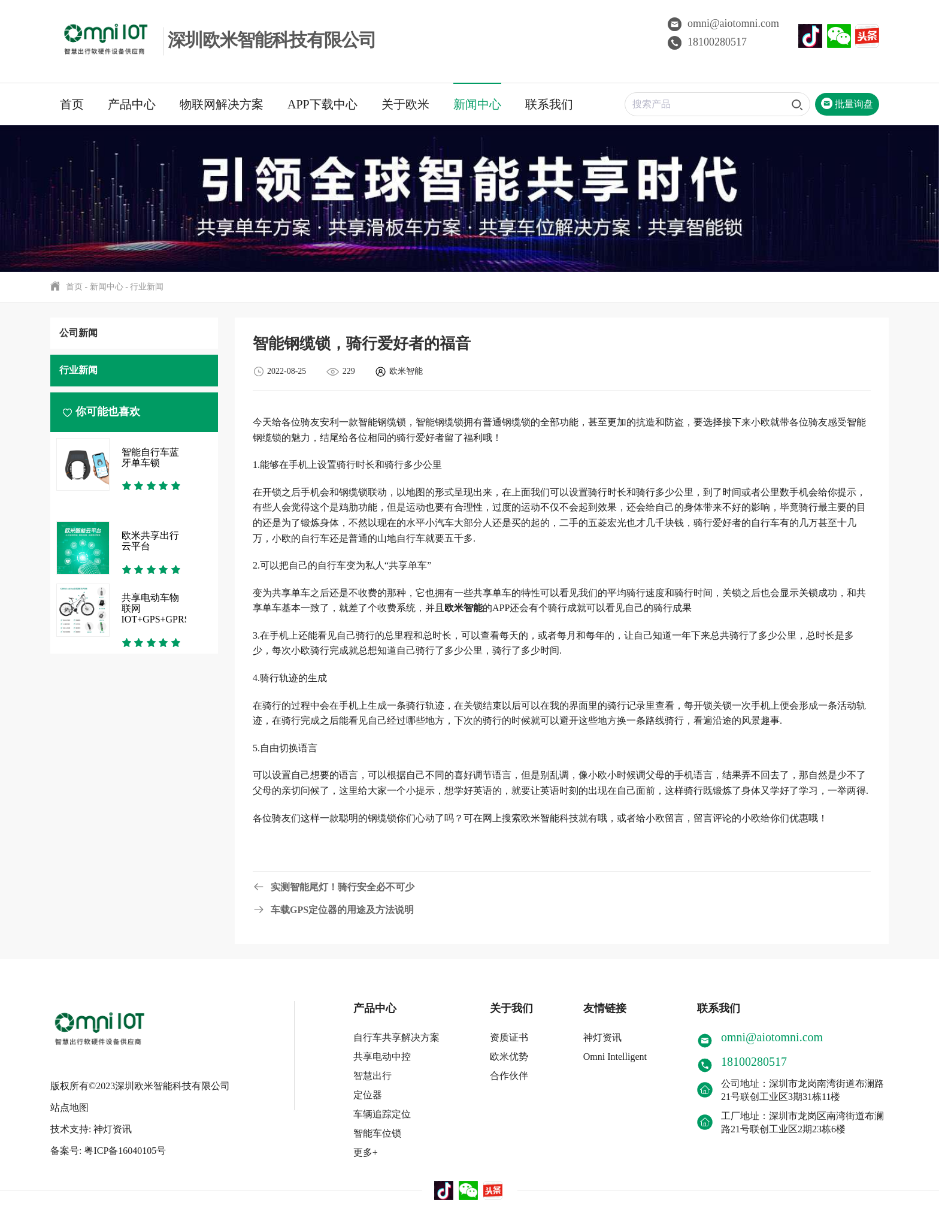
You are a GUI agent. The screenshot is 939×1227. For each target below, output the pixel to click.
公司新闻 (78, 333)
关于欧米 (405, 104)
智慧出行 (372, 1076)
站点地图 (69, 1107)
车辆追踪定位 (382, 1114)
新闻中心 (477, 104)
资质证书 (509, 1037)
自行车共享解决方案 (396, 1037)
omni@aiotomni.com (723, 23)
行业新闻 (146, 286)
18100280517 (707, 42)
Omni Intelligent (615, 1056)
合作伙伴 (509, 1076)
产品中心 (132, 104)
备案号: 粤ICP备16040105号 (108, 1151)
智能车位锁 (377, 1133)
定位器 (367, 1095)
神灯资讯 (602, 1037)
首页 (72, 104)
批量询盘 (847, 104)
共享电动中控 (382, 1056)
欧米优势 (509, 1056)
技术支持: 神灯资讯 (91, 1129)
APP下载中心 (322, 104)
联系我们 (549, 104)
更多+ (365, 1152)
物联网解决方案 (221, 104)
